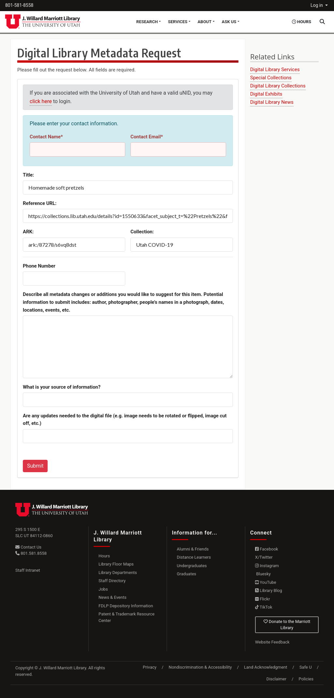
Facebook (266, 549)
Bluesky (263, 573)
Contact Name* (46, 137)
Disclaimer (276, 678)
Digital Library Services (275, 69)
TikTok (263, 607)
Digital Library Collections (278, 86)
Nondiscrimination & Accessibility (200, 667)
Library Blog (268, 590)
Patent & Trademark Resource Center (127, 617)
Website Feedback (272, 642)
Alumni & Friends (193, 549)
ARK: (28, 232)
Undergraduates (192, 565)
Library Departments (118, 572)
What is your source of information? (61, 387)
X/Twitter (264, 557)
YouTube (265, 582)
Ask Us (229, 21)
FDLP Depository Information (126, 605)
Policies (306, 678)
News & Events (113, 597)
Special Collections (271, 78)
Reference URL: (39, 203)
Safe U (305, 667)
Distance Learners (194, 557)
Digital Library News (272, 102)
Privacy (150, 667)
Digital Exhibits (266, 94)
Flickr (262, 599)
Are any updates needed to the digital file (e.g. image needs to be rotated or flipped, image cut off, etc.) (125, 420)
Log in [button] (317, 5)
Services (178, 21)
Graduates (186, 573)
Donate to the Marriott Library (287, 624)
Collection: (142, 232)
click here (41, 101)
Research (147, 21)
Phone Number (39, 266)
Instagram (267, 565)
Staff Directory (112, 580)
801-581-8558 (19, 5)
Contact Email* (146, 137)
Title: (28, 175)
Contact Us (28, 547)
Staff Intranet (27, 570)
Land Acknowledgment (265, 667)
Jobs (103, 589)
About (205, 21)
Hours (104, 555)
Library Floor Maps (116, 564)
